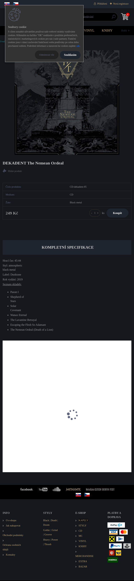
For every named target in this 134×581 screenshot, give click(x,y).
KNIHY (107, 30)
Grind (55, 530)
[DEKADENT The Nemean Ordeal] (67, 102)
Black (46, 520)
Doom (46, 525)
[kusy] (93, 213)
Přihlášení (102, 3)
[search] (109, 18)
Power (54, 540)
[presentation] (5, 419)
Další (124, 30)
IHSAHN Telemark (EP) (18, 430)
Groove (48, 535)
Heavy (46, 540)
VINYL (89, 30)
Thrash (47, 545)
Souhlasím (70, 54)
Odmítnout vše (46, 54)
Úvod (2, 41)
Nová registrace (121, 3)
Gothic (46, 530)
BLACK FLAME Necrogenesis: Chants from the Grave (97, 432)
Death (54, 520)
